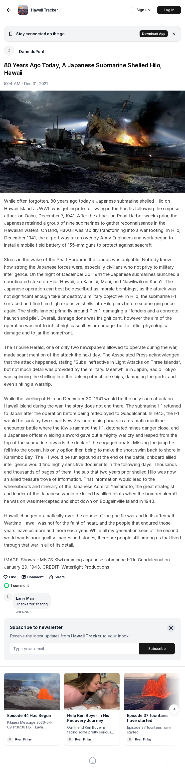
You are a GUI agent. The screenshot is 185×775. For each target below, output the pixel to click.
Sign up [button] (143, 10)
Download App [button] (153, 34)
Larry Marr (25, 598)
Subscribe (157, 648)
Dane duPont (31, 51)
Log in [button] (169, 10)
